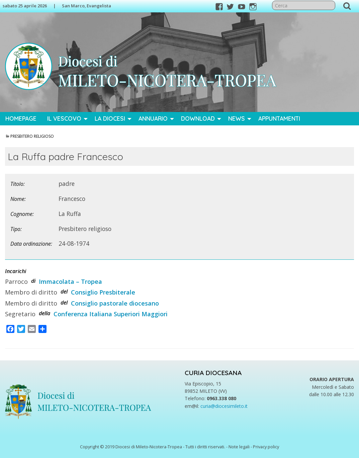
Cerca (347, 5)
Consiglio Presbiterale (103, 292)
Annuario (153, 118)
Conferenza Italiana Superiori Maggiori (111, 314)
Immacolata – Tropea (70, 281)
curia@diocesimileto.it (224, 406)
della (44, 313)
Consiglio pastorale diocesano (115, 303)
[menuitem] (21, 118)
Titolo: (17, 184)
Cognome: (22, 214)
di (33, 280)
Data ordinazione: (31, 243)
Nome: (18, 199)
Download (198, 118)
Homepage (20, 118)
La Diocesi (110, 118)
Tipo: (16, 229)
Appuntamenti (279, 118)
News (236, 118)
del (64, 291)
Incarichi (15, 271)
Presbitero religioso (32, 136)
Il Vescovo (64, 118)
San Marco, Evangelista (86, 6)
